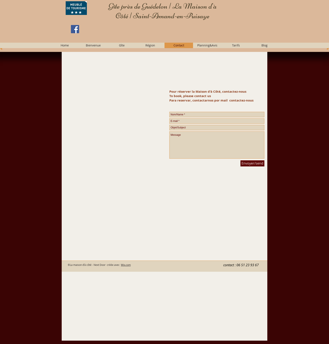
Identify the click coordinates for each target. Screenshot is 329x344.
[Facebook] (75, 29)
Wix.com (126, 264)
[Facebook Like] (96, 39)
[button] (93, 45)
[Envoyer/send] (252, 163)
